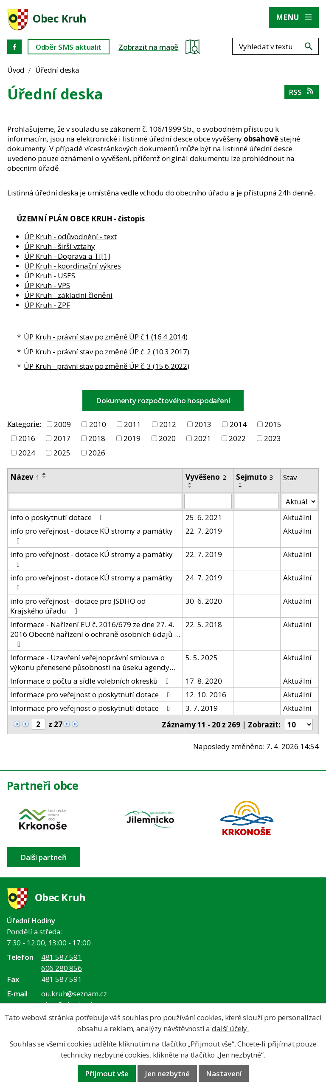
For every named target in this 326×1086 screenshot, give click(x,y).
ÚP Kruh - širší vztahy (59, 246)
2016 (26, 438)
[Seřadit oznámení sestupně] (44, 477)
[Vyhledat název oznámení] (95, 501)
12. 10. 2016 (205, 694)
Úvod (16, 70)
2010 (97, 424)
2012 (167, 424)
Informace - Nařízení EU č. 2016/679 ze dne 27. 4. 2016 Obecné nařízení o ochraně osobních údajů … (95, 633)
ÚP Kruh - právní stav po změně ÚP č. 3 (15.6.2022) (106, 366)
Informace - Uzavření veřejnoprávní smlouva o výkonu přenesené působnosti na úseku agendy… (92, 662)
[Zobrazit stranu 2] (38, 724)
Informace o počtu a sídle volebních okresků (91, 681)
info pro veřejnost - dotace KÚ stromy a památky (91, 535)
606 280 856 (61, 968)
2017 (61, 438)
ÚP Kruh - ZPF (47, 305)
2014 (238, 424)
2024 (26, 453)
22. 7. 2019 (203, 531)
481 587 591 (61, 957)
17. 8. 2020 (203, 681)
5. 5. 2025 (201, 657)
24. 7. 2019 (203, 578)
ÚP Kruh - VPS (47, 285)
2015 (272, 424)
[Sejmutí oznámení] (257, 501)
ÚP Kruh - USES (49, 275)
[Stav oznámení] (299, 501)
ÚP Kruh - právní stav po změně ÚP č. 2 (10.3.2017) (106, 351)
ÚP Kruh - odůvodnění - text (70, 236)
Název (25, 477)
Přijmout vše (107, 1073)
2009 (62, 424)
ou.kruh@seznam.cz (74, 993)
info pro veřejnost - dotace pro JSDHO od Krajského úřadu (78, 606)
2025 (61, 453)
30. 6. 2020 (203, 601)
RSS (302, 92)
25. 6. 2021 (203, 517)
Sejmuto (254, 477)
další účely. (230, 1028)
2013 (202, 424)
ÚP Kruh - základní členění (68, 295)
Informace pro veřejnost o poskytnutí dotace (91, 694)
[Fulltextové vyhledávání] (275, 46)
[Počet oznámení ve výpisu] (298, 724)
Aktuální (297, 517)
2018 (96, 438)
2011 (132, 424)
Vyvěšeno (205, 477)
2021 (202, 438)
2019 (132, 438)
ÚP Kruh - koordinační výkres (72, 266)
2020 (167, 438)
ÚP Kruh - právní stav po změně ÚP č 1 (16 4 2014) (106, 337)
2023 (272, 438)
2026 (96, 453)
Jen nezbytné (167, 1073)
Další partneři (43, 857)
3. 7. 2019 (201, 708)
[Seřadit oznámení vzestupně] (44, 473)
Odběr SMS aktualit (68, 47)
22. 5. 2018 (203, 624)
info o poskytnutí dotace (58, 517)
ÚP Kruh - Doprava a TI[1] (67, 256)
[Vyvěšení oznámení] (208, 501)
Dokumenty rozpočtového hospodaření (163, 400)
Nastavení (224, 1073)
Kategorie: (24, 423)
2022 (237, 438)
